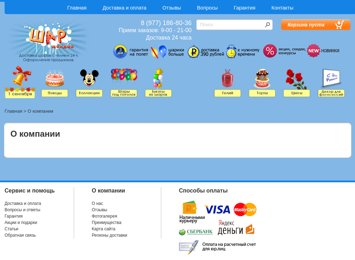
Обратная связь (20, 235)
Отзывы (171, 8)
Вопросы (207, 8)
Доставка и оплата (124, 8)
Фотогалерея (104, 216)
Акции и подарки (21, 222)
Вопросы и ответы (22, 209)
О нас (97, 203)
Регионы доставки (109, 235)
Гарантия (244, 8)
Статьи (11, 228)
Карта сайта (103, 228)
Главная (77, 8)
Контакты (282, 8)
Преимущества (106, 222)
